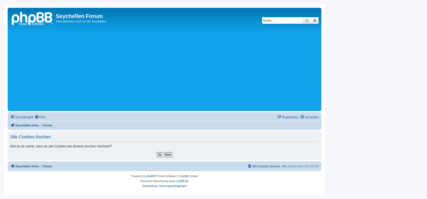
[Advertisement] (172, 69)
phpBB (150, 176)
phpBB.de (182, 181)
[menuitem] (40, 117)
